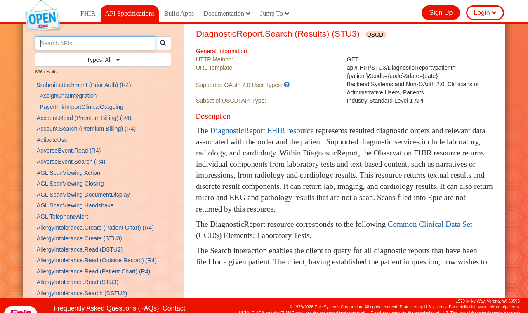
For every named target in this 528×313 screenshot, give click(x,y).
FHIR (87, 13)
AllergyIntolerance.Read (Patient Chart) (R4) (93, 271)
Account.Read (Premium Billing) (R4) (84, 118)
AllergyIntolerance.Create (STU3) (79, 238)
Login (485, 12)
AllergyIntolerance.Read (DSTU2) (80, 249)
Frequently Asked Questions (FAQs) (106, 308)
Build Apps (179, 13)
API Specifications (129, 13)
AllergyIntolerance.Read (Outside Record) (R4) (97, 260)
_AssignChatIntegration (67, 95)
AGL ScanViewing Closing (70, 183)
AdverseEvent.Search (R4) (71, 161)
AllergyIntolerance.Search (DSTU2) (82, 293)
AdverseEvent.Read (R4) (69, 150)
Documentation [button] (227, 13)
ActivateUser (53, 139)
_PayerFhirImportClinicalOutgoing (80, 107)
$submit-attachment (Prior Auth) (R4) (84, 85)
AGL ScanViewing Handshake (75, 205)
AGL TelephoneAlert (62, 216)
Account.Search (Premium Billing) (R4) (86, 128)
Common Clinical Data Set (430, 224)
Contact (174, 308)
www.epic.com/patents (498, 307)
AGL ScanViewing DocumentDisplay (83, 194)
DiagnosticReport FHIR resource (262, 130)
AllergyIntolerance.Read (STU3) (77, 282)
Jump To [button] (275, 13)
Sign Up (441, 12)
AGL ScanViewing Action (68, 172)
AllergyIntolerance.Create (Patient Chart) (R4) (95, 227)
